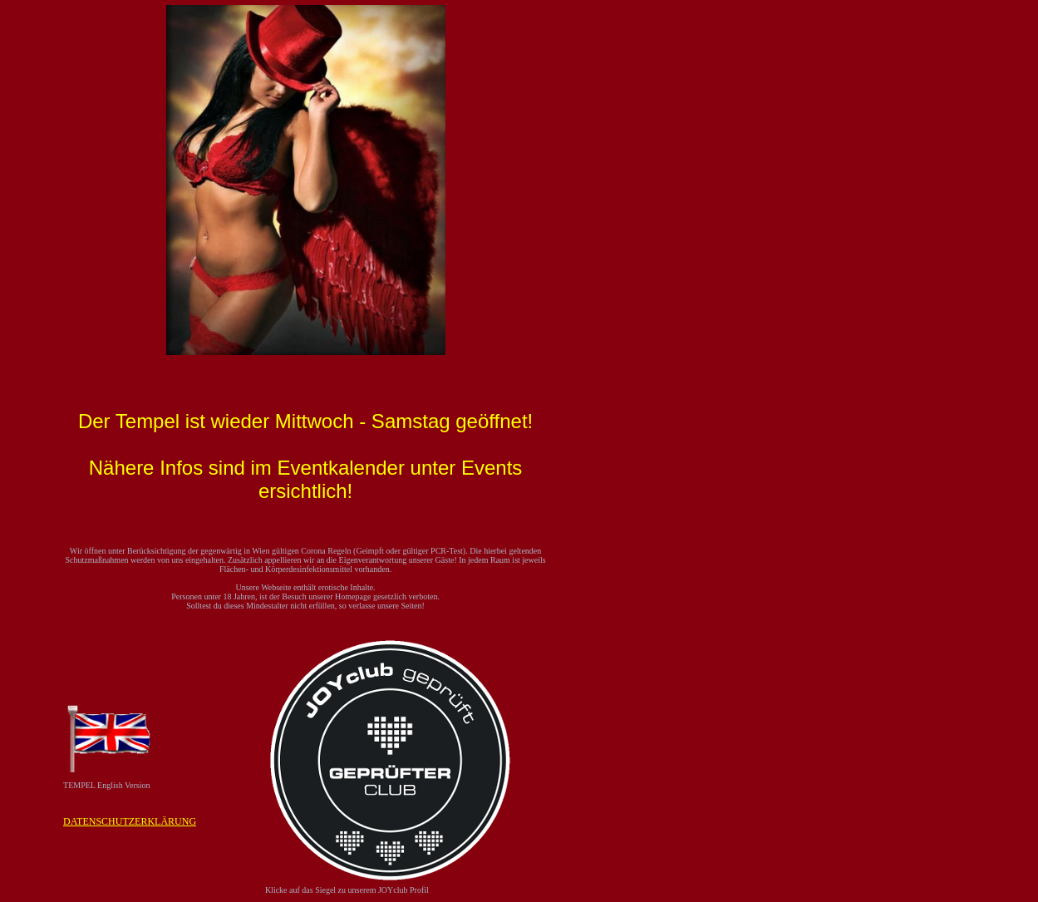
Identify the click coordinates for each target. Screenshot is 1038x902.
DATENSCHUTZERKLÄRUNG (129, 821)
